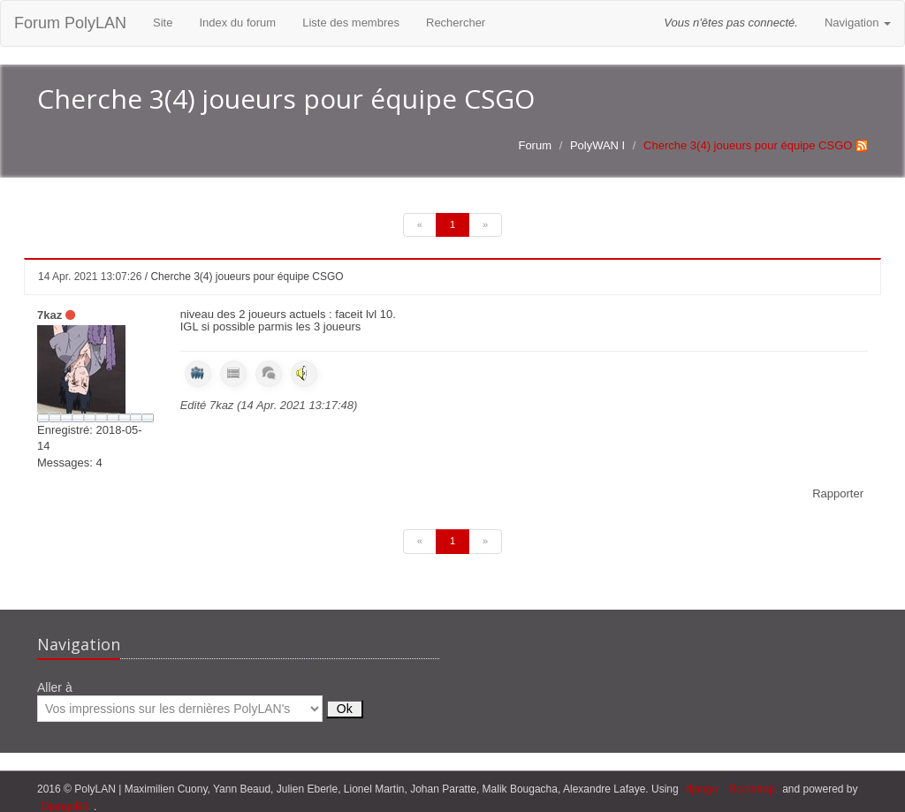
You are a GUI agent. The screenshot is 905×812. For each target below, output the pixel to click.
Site (162, 22)
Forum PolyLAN (70, 23)
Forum (534, 145)
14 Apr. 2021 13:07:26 (89, 276)
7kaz (49, 315)
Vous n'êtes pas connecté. (731, 22)
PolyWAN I (597, 145)
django (702, 789)
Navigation (858, 22)
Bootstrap (751, 789)
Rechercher (455, 22)
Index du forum (237, 22)
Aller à (200, 701)
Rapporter (837, 493)
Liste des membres (350, 22)
